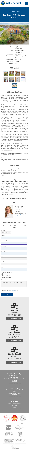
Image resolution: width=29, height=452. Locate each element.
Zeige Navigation (26, 3)
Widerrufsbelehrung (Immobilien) (14, 409)
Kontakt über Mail (7, 277)
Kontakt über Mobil (7, 275)
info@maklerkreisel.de (21, 215)
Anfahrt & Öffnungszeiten (14, 318)
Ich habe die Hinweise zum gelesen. (10, 290)
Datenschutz (14, 290)
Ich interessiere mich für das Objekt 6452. (14, 284)
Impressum (14, 405)
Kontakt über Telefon (8, 274)
